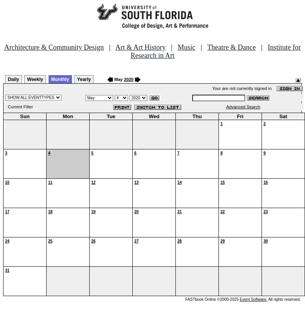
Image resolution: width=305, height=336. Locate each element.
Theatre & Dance (231, 47)
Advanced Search (243, 106)
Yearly (84, 79)
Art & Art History (141, 47)
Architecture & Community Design (54, 47)
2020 (129, 79)
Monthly (60, 79)
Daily (13, 79)
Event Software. (253, 299)
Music (186, 47)
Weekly (35, 79)
